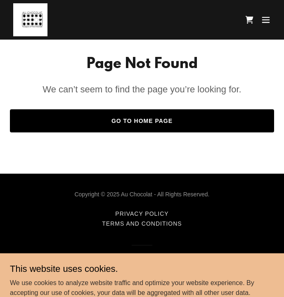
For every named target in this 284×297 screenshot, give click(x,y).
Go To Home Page (142, 121)
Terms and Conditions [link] (142, 223)
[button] (266, 20)
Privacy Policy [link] (141, 213)
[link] (30, 19)
